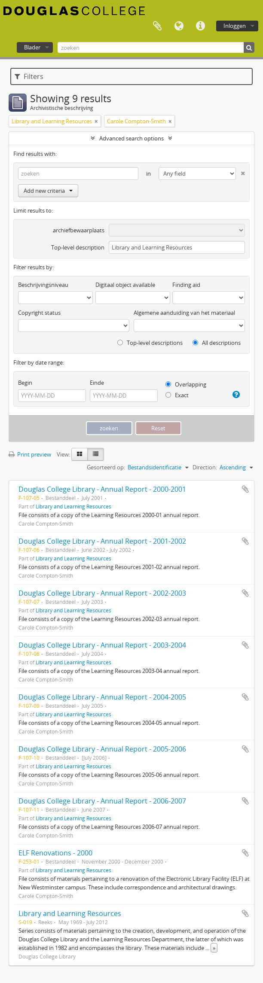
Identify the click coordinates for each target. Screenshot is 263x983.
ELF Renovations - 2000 (55, 853)
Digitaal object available (125, 285)
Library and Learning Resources (73, 506)
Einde (97, 383)
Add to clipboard (245, 489)
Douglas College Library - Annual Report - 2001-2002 (102, 541)
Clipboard (157, 26)
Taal (179, 26)
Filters (29, 76)
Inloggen (234, 26)
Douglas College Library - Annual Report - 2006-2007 (102, 801)
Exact (177, 395)
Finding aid (186, 285)
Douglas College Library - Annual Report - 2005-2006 (102, 749)
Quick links (200, 26)
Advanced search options (131, 138)
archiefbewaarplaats (78, 230)
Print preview (30, 454)
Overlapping (185, 384)
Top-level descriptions (150, 343)
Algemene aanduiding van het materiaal (184, 313)
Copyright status (39, 313)
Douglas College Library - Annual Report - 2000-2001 (102, 489)
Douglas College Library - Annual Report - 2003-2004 (102, 645)
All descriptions (217, 343)
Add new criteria (48, 191)
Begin (25, 383)
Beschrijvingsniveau (43, 285)
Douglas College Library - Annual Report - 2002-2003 (102, 593)
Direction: (205, 467)
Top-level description (77, 247)
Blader (32, 47)
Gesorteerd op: (106, 467)
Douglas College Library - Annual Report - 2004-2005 (102, 697)
